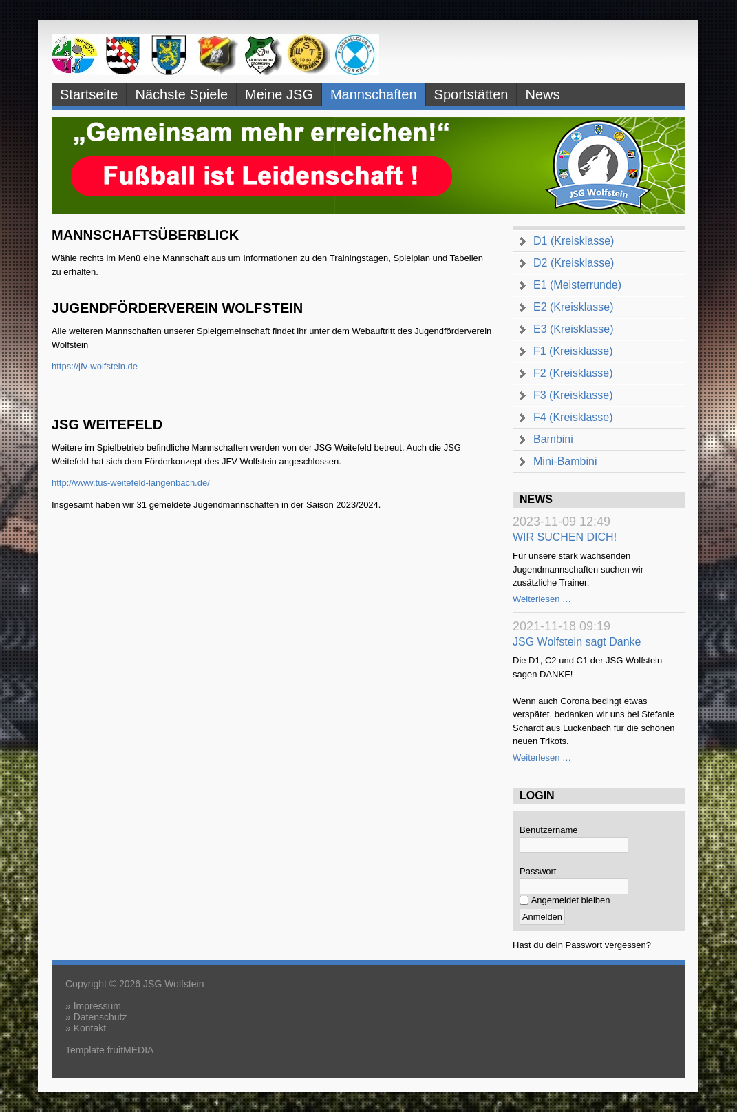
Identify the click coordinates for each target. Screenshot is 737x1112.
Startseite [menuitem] (89, 94)
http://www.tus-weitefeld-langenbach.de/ (131, 482)
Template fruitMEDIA (109, 1050)
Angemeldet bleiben (570, 900)
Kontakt (90, 1027)
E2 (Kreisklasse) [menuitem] (573, 307)
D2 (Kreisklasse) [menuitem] (573, 263)
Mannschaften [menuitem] (373, 94)
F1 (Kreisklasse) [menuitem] (573, 351)
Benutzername (549, 830)
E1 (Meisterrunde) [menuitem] (577, 285)
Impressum (97, 1005)
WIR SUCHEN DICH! (565, 537)
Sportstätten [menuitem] (471, 94)
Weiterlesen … (542, 599)
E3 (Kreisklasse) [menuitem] (573, 329)
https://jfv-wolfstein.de (95, 366)
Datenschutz (100, 1016)
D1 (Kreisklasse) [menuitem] (573, 241)
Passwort (538, 871)
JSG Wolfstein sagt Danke (577, 642)
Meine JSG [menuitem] (279, 94)
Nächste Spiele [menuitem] (181, 94)
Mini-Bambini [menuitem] (565, 461)
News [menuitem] (542, 94)
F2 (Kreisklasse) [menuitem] (573, 373)
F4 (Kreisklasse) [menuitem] (573, 417)
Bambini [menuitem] (553, 439)
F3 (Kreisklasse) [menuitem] (573, 395)
